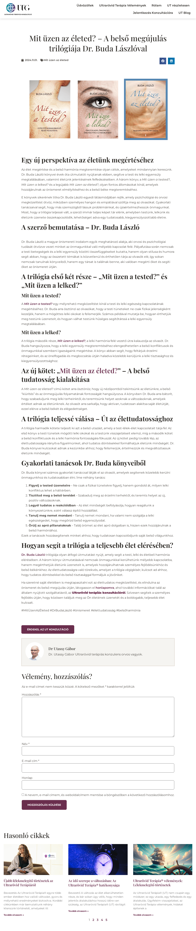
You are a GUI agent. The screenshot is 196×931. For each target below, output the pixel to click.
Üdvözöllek (85, 5)
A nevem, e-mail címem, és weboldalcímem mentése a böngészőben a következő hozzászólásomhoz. (99, 795)
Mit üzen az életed (56, 60)
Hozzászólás (31, 694)
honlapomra (105, 587)
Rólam (157, 5)
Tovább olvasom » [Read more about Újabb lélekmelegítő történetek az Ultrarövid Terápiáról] (14, 915)
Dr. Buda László (33, 554)
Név (25, 744)
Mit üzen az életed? (89, 370)
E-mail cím (30, 761)
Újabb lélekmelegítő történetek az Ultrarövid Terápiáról (28, 882)
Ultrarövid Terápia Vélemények (122, 5)
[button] (163, 61)
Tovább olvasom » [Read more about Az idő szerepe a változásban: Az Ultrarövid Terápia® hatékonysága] (78, 911)
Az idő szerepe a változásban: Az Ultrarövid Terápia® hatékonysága (94, 883)
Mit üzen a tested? (38, 304)
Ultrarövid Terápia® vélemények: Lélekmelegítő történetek (158, 882)
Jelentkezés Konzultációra (153, 13)
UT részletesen (178, 5)
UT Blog (184, 13)
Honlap (27, 777)
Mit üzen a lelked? (71, 341)
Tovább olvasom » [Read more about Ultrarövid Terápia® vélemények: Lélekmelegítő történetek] (143, 915)
